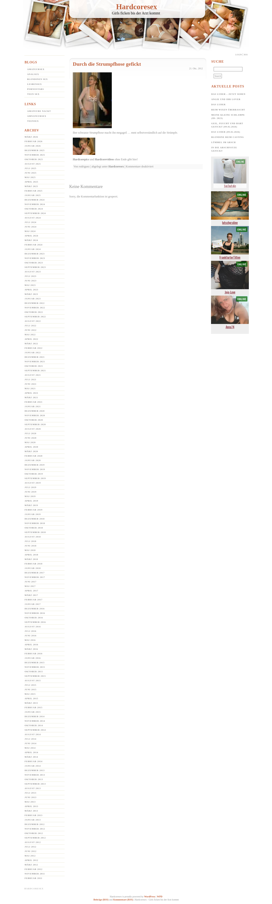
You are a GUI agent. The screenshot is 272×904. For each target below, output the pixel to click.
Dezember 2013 (35, 770)
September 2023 (35, 267)
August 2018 (33, 537)
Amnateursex (36, 116)
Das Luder (218, 104)
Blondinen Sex (37, 79)
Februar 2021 (34, 402)
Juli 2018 (30, 541)
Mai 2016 (30, 640)
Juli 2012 (30, 847)
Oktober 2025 (34, 159)
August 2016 (33, 626)
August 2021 (33, 375)
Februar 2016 (34, 653)
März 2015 (31, 703)
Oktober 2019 (34, 474)
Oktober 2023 (34, 263)
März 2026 (31, 137)
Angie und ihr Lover (226, 99)
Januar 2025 (33, 195)
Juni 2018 (30, 546)
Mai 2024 (30, 231)
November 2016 (35, 613)
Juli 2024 (30, 222)
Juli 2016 (30, 631)
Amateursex (35, 69)
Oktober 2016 (34, 617)
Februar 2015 (34, 707)
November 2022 (35, 307)
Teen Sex (33, 94)
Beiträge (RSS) (101, 899)
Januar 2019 (33, 514)
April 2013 (31, 806)
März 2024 (31, 240)
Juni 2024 (30, 227)
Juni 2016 (30, 635)
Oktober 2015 (34, 671)
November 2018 (35, 523)
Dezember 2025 (35, 150)
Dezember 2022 (35, 303)
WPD (159, 896)
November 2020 (35, 415)
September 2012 (35, 838)
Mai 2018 (30, 550)
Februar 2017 (34, 599)
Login (238, 54)
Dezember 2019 (35, 465)
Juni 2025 (30, 173)
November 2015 (35, 667)
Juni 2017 (30, 582)
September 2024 (35, 213)
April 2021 (31, 393)
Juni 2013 (30, 797)
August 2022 (33, 321)
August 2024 (33, 218)
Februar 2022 (34, 348)
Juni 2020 (30, 438)
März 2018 (31, 559)
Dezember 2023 (35, 254)
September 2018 (35, 532)
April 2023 (31, 289)
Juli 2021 (30, 379)
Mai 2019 (30, 496)
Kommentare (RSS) (123, 899)
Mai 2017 (30, 586)
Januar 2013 (33, 820)
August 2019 (33, 483)
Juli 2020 (30, 433)
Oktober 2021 (34, 366)
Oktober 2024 (34, 209)
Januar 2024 (33, 249)
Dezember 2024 (35, 200)
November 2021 (35, 361)
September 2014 (35, 730)
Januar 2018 (33, 568)
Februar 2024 (34, 245)
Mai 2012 (30, 856)
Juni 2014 (30, 743)
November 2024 (35, 204)
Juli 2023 (30, 276)
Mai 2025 (30, 177)
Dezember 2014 (35, 716)
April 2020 (31, 447)
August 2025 (33, 164)
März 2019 (31, 505)
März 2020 (31, 451)
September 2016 (35, 622)
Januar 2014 (33, 766)
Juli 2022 (30, 325)
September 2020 (35, 424)
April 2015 (31, 698)
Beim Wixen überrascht (228, 110)
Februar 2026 (34, 141)
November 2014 (35, 721)
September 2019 (35, 478)
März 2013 (31, 811)
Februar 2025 (34, 191)
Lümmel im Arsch (223, 142)
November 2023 (35, 258)
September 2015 (35, 676)
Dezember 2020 (35, 411)
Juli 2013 (30, 793)
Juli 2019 (30, 487)
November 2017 (35, 577)
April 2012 (31, 860)
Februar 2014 (34, 761)
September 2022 (35, 316)
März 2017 (31, 595)
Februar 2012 (34, 869)
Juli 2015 (30, 685)
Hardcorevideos (104, 159)
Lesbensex (34, 84)
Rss (246, 54)
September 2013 (35, 784)
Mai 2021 (30, 388)
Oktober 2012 (34, 833)
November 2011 (35, 874)
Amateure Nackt (39, 111)
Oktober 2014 (34, 725)
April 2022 (31, 339)
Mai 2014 (30, 748)
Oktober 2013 (34, 779)
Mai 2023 (30, 285)
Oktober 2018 (34, 528)
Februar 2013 (34, 815)
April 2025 (31, 182)
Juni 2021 (30, 384)
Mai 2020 (30, 442)
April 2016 (31, 644)
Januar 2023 (33, 298)
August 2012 (33, 842)
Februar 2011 (33, 878)
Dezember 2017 (35, 573)
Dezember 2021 (35, 357)
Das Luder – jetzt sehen (228, 94)
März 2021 (31, 397)
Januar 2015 (33, 712)
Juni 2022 (30, 330)
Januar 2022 (33, 352)
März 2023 (31, 294)
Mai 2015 (30, 694)
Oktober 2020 (34, 420)
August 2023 (33, 272)
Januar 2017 (33, 604)
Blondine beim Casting (227, 137)
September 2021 (35, 370)
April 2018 (31, 555)
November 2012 (35, 829)
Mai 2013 (30, 802)
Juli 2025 (30, 168)
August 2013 (33, 788)
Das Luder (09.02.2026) (225, 132)
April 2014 (31, 752)
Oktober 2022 (34, 312)
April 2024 (31, 236)
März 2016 (31, 649)
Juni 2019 (30, 492)
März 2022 (31, 343)
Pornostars (35, 89)
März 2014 (31, 757)
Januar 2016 (33, 658)
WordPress (149, 896)
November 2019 (35, 469)
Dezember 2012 (35, 824)
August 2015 (33, 680)
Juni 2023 (30, 280)
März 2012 (31, 865)
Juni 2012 (30, 851)
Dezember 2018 (35, 519)
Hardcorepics (81, 159)
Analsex (33, 74)
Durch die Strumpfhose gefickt (107, 64)
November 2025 (35, 155)
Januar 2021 (33, 406)
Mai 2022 (30, 334)
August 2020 (33, 429)
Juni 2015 (30, 689)
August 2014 (33, 734)
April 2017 (31, 591)
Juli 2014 (30, 739)
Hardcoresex (136, 6)
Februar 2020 (34, 456)
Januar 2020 (33, 460)
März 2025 (31, 186)
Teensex (33, 121)
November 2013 (35, 775)
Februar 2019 (34, 510)
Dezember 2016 (35, 608)
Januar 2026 (33, 146)
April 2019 (31, 501)
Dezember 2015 (35, 662)
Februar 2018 (34, 564)
